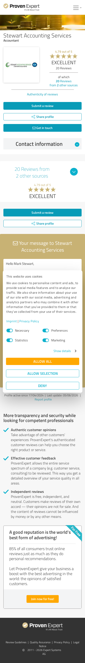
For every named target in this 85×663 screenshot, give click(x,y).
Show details (62, 351)
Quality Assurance (40, 642)
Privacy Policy (29, 321)
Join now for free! (42, 599)
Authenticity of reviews (42, 94)
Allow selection (42, 373)
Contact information (47, 144)
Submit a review (42, 106)
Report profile (43, 399)
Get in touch (42, 128)
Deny (42, 385)
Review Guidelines (16, 642)
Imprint (11, 321)
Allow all (42, 361)
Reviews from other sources (64, 83)
